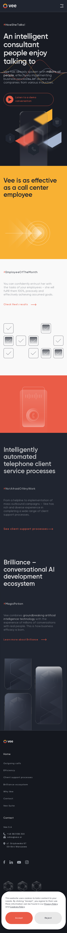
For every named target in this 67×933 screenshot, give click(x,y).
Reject (48, 918)
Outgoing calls (12, 763)
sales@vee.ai (14, 837)
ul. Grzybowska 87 (16, 844)
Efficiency (9, 770)
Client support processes (18, 777)
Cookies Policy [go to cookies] (17, 907)
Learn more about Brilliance (25, 640)
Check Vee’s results (20, 304)
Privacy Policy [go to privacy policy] (51, 904)
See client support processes (28, 529)
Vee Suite (9, 806)
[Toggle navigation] (61, 6)
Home (7, 754)
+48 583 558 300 (15, 834)
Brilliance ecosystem (15, 785)
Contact (8, 799)
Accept (19, 918)
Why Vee (8, 792)
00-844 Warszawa (17, 847)
